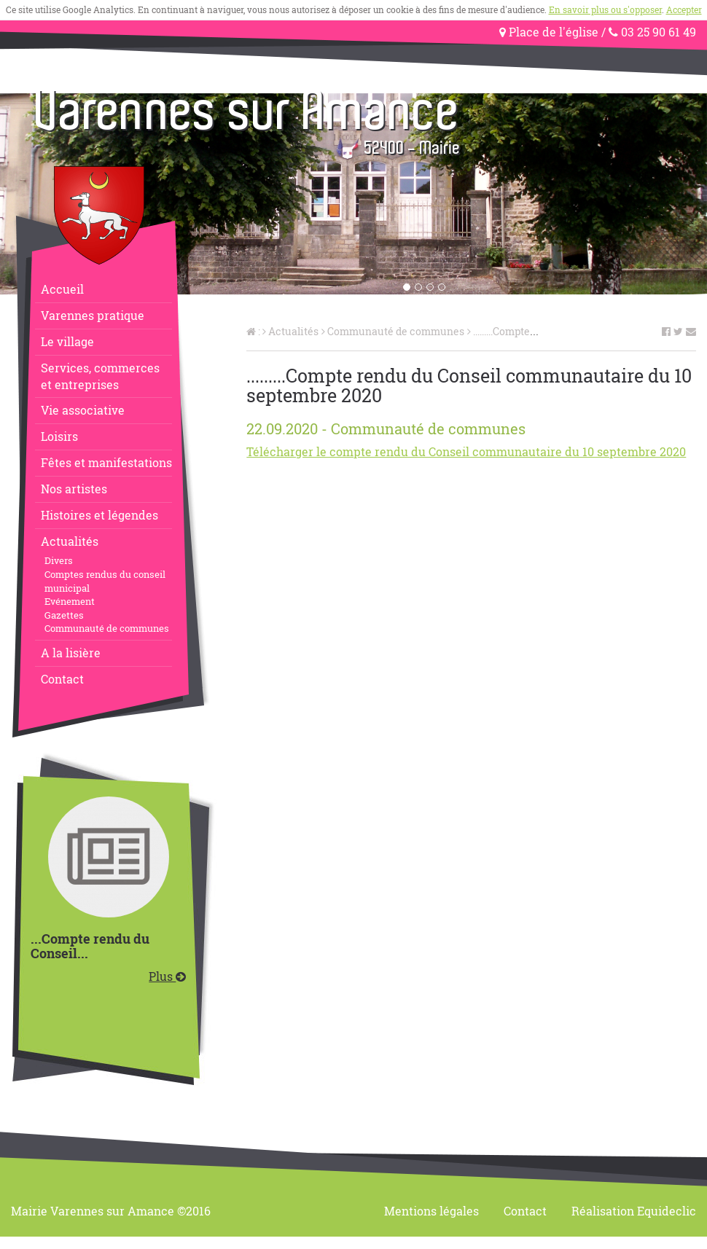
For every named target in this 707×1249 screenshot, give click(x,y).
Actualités (69, 541)
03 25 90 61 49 (652, 31)
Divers (58, 560)
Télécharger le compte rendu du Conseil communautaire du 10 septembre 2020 (466, 451)
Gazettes (64, 615)
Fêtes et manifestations (106, 462)
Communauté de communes (106, 628)
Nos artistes (74, 488)
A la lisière (71, 652)
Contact (62, 678)
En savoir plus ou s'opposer (605, 9)
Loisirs (59, 436)
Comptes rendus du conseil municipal (104, 581)
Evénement (69, 601)
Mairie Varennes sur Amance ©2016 (111, 1210)
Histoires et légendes (99, 514)
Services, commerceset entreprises (100, 376)
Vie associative (83, 410)
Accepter (684, 9)
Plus (167, 976)
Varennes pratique (92, 315)
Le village (67, 341)
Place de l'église (548, 31)
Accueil (62, 289)
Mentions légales (431, 1210)
